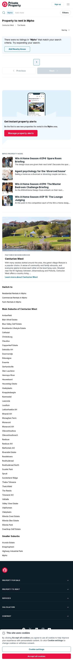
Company (35, 616)
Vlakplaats (6, 512)
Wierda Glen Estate (10, 520)
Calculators (35, 607)
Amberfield (7, 315)
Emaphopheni (8, 547)
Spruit (4, 473)
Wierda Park (7, 525)
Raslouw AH (7, 443)
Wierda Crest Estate (11, 516)
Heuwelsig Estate (9, 384)
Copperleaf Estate (10, 345)
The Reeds (21, 25)
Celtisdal (6, 332)
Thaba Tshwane (9, 482)
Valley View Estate (10, 503)
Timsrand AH (7, 495)
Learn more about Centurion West (21, 277)
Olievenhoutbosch (10, 435)
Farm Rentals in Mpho (11, 302)
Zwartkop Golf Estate (11, 529)
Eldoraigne (6, 358)
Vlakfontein (7, 508)
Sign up (58, 4)
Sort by (64, 30)
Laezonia (6, 401)
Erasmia (5, 362)
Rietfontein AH (8, 448)
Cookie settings (36, 649)
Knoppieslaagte (9, 392)
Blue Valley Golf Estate (12, 324)
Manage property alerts (21, 133)
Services (35, 598)
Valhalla (5, 499)
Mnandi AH (7, 414)
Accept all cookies (36, 656)
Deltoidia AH (7, 349)
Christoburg (7, 337)
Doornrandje (7, 354)
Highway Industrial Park (12, 551)
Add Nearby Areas (17, 49)
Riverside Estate (9, 452)
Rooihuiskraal (8, 461)
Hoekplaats (7, 388)
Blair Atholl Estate (9, 319)
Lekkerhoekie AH (9, 409)
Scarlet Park (7, 469)
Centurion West (8, 25)
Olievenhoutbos (9, 431)
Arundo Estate (8, 542)
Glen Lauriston (8, 371)
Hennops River (8, 375)
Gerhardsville (7, 366)
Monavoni (6, 422)
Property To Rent (35, 589)
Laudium (6, 405)
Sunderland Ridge (10, 478)
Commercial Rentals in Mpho (14, 297)
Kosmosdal (6, 397)
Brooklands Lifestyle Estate (14, 328)
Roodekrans (7, 456)
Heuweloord (7, 379)
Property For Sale (35, 580)
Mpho (4, 555)
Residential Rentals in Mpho (14, 293)
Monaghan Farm (9, 418)
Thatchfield (7, 486)
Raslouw (5, 439)
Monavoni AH (8, 426)
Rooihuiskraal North (10, 465)
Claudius (6, 341)
